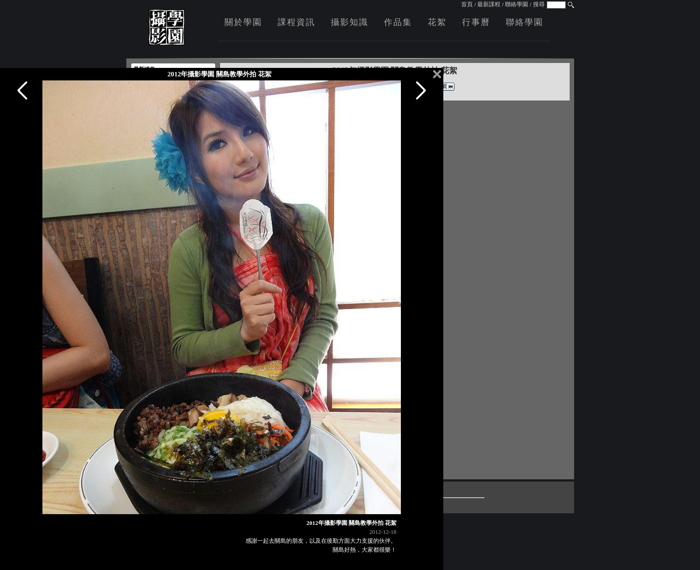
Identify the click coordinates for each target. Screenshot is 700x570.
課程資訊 (296, 22)
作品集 (398, 22)
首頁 (467, 4)
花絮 (437, 22)
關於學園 (243, 22)
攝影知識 (349, 22)
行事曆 (476, 22)
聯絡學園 (516, 4)
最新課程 (488, 4)
